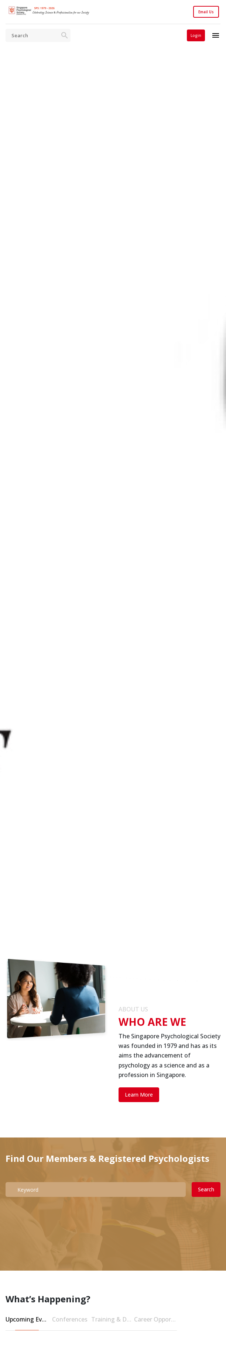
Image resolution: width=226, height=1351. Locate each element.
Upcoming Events (27, 1319)
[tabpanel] (113, 519)
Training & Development (112, 1319)
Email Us (206, 12)
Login (196, 35)
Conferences (70, 1319)
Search (206, 1189)
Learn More (139, 1094)
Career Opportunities (155, 1319)
